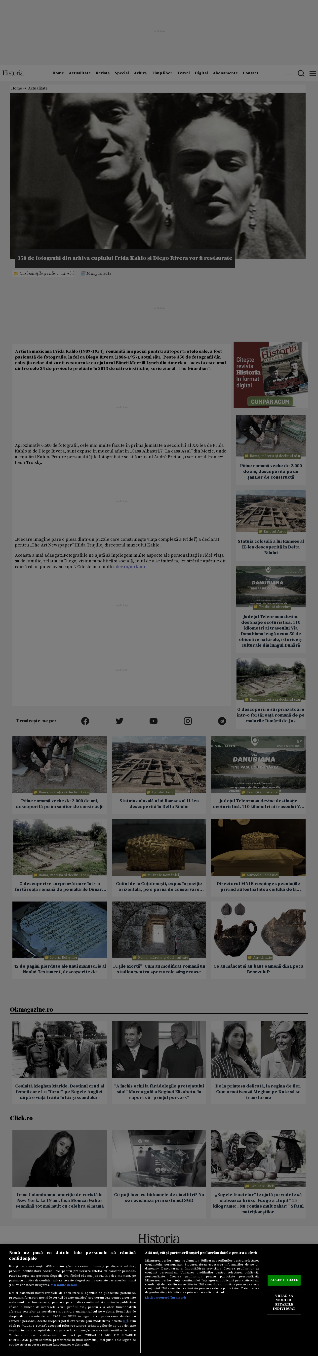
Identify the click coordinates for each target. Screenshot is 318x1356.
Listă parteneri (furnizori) (165, 1298)
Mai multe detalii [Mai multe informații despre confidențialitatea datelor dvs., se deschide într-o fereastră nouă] (64, 1285)
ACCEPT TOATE (284, 1280)
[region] (159, 1300)
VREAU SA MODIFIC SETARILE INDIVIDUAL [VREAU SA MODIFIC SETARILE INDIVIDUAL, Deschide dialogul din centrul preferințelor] (284, 1302)
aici (125, 1321)
